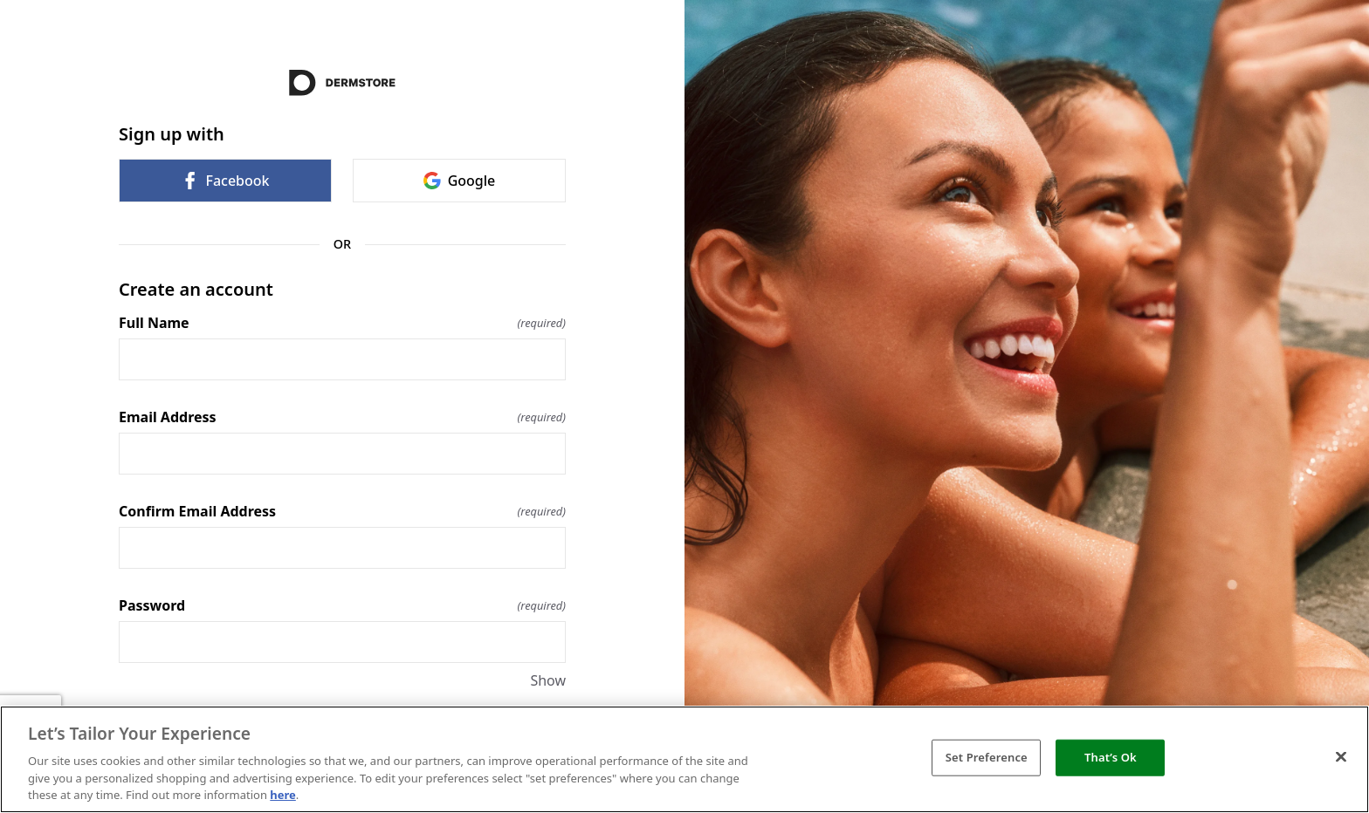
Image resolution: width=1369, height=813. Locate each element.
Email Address (342, 417)
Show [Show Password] (548, 680)
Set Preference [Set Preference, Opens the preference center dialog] (987, 757)
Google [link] (459, 180)
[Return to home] (342, 83)
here (283, 795)
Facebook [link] (225, 180)
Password (342, 605)
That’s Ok (1110, 757)
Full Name (342, 322)
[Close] (1341, 757)
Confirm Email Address (342, 511)
